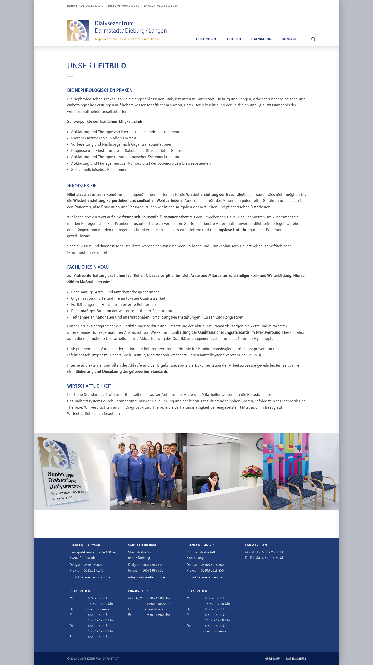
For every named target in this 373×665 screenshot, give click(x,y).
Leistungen (206, 39)
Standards (261, 39)
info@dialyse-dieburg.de (146, 577)
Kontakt (289, 39)
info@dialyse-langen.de (204, 577)
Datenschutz (296, 658)
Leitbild (234, 39)
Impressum (272, 658)
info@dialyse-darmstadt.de (90, 577)
